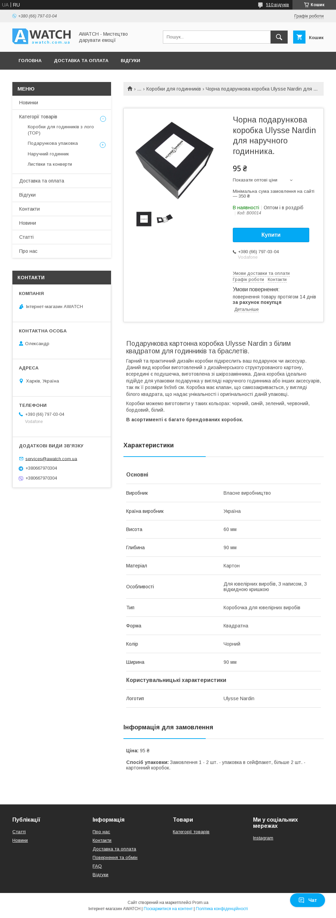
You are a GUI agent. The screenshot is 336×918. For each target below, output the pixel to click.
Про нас (28, 251)
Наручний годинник (48, 153)
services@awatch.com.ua (51, 458)
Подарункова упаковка (53, 143)
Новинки (28, 102)
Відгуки (130, 60)
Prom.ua (200, 902)
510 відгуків (277, 4)
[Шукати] (279, 37)
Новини (27, 223)
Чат (307, 900)
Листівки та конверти (50, 164)
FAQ (97, 866)
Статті (26, 237)
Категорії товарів (38, 116)
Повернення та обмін (115, 857)
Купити (271, 235)
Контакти (29, 209)
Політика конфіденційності (222, 908)
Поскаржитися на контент (168, 908)
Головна (30, 60)
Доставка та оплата (81, 60)
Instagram (263, 837)
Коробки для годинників (173, 89)
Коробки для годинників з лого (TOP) (61, 130)
